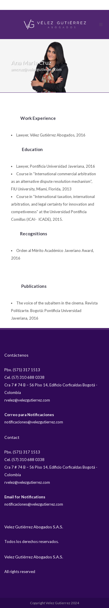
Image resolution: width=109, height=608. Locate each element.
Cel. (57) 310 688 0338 (24, 377)
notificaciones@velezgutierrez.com (33, 422)
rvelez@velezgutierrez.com (27, 400)
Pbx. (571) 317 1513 (22, 369)
